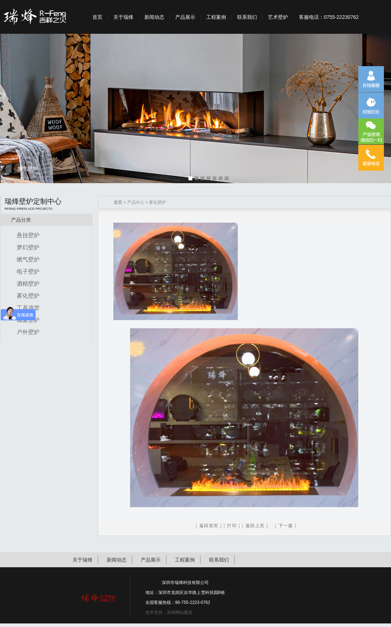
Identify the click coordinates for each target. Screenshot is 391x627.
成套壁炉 (28, 320)
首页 (97, 17)
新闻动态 (154, 17)
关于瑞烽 (123, 17)
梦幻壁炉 (28, 247)
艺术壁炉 (278, 17)
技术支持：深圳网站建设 (168, 612)
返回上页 (255, 525)
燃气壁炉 (28, 259)
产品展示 (185, 17)
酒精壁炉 (28, 284)
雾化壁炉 (28, 296)
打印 (232, 525)
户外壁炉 (28, 332)
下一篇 (286, 525)
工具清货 (28, 308)
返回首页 (209, 525)
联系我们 (247, 17)
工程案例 (216, 17)
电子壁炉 (28, 272)
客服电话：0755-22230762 (329, 17)
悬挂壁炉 (28, 235)
